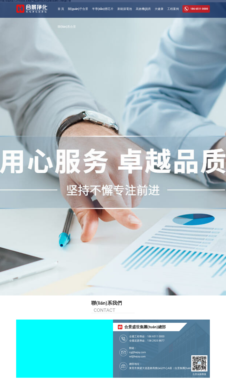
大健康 (159, 9)
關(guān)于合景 (78, 9)
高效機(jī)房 (143, 9)
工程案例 (173, 9)
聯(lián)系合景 (67, 26)
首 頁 (61, 9)
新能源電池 (124, 9)
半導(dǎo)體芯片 (102, 9)
